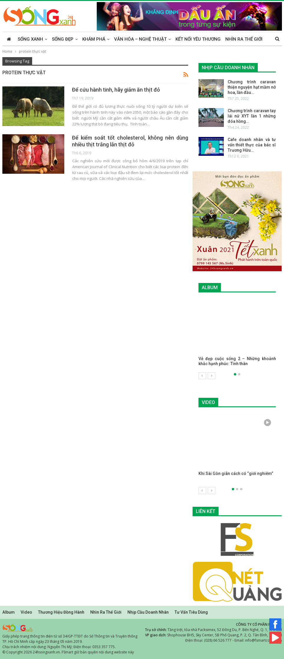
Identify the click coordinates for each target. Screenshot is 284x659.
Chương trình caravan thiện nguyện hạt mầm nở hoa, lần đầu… (252, 87)
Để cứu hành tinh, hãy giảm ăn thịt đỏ (116, 90)
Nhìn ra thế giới (243, 39)
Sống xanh (30, 39)
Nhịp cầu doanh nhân (148, 612)
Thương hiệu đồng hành (61, 612)
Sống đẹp (62, 39)
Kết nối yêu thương (198, 39)
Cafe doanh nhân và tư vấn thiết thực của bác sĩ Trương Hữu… (252, 145)
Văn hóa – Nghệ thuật (140, 39)
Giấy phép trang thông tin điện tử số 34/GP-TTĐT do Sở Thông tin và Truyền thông (69, 635)
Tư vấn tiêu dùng (191, 612)
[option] (237, 335)
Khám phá (93, 39)
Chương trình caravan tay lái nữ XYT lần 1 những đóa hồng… (252, 116)
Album (8, 612)
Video (26, 612)
